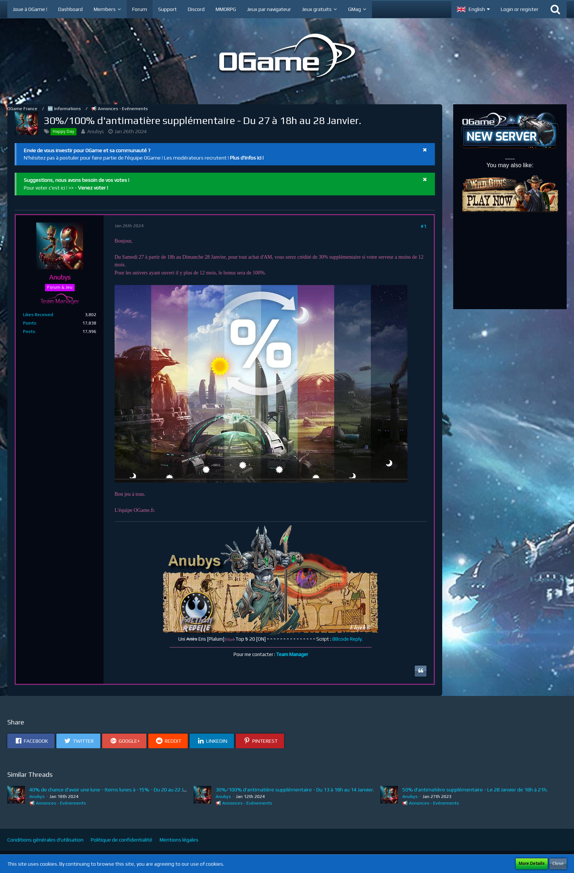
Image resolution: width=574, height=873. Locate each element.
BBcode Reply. (347, 639)
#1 (423, 226)
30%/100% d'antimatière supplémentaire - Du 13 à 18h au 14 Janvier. (295, 790)
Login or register (519, 9)
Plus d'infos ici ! (247, 158)
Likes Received (38, 314)
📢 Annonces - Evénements (57, 803)
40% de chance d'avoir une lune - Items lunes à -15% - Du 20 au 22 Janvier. (113, 790)
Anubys (95, 131)
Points (29, 323)
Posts (29, 331)
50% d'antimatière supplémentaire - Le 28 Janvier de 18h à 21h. (475, 790)
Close (558, 863)
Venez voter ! (93, 188)
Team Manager (292, 654)
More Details (532, 863)
